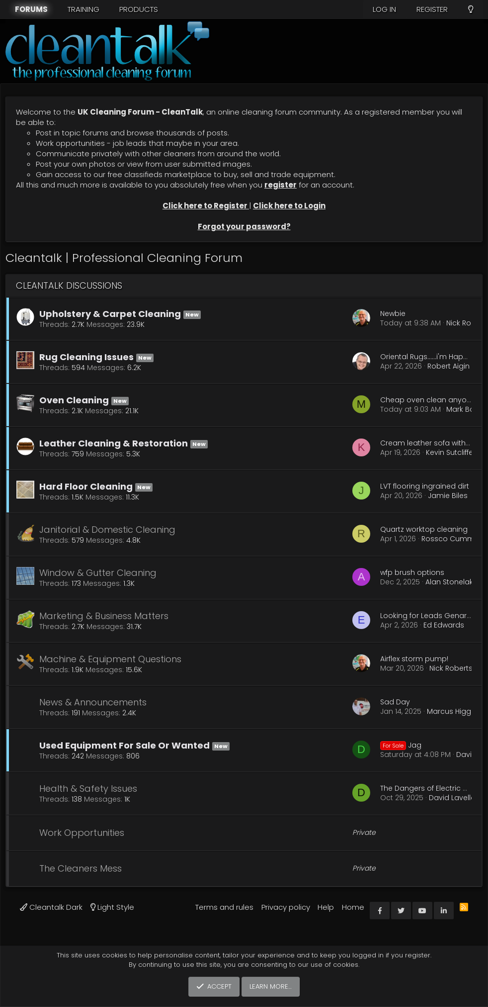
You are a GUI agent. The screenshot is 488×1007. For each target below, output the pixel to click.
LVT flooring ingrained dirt (424, 486)
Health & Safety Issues (88, 788)
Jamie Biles (448, 496)
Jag (400, 745)
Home (353, 907)
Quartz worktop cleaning (424, 529)
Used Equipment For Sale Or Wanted (124, 745)
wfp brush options (412, 572)
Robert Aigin (448, 366)
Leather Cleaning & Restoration (113, 443)
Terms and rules (224, 907)
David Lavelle (452, 798)
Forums (31, 9)
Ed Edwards (443, 625)
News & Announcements (93, 702)
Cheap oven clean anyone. (428, 400)
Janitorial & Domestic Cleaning (107, 529)
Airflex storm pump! (414, 659)
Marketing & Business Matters (103, 616)
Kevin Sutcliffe (449, 452)
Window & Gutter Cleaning (98, 572)
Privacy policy (285, 907)
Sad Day (395, 702)
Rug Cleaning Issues (86, 357)
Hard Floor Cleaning (86, 486)
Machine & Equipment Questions (110, 659)
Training (83, 9)
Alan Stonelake (451, 582)
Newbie (393, 313)
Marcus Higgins (454, 711)
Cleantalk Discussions (69, 285)
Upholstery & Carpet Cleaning (110, 314)
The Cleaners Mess (80, 868)
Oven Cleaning (74, 400)
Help (326, 907)
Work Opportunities (81, 832)
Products (138, 9)
